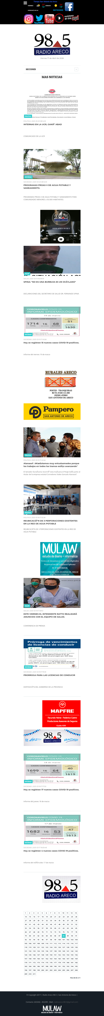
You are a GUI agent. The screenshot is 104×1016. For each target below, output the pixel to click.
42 (34, 924)
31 (43, 921)
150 (51, 955)
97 (47, 940)
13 (76, 913)
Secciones (31, 69)
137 (51, 951)
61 (59, 928)
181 (72, 962)
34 (55, 921)
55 (34, 928)
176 (51, 962)
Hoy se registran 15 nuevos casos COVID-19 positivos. (51, 342)
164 (55, 959)
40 (26, 924)
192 (63, 966)
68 (34, 932)
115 (68, 943)
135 (42, 951)
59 (51, 928)
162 (47, 959)
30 (38, 921)
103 (72, 940)
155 (72, 955)
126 (59, 947)
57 (43, 928)
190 (55, 966)
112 (55, 943)
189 (51, 966)
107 (34, 943)
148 (42, 955)
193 (68, 966)
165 (59, 959)
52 (76, 924)
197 (30, 970)
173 (38, 962)
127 (63, 947)
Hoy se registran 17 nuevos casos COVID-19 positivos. (51, 789)
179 (63, 962)
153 (63, 955)
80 (30, 936)
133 (34, 951)
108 (38, 943)
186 (38, 966)
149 (47, 955)
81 (34, 936)
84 (47, 936)
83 (43, 936)
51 (72, 924)
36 (64, 921)
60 (55, 928)
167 (68, 959)
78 (76, 932)
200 (42, 970)
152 (59, 955)
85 (51, 936)
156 (76, 955)
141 (68, 951)
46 (51, 924)
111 (51, 943)
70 (43, 932)
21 (55, 917)
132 (30, 951)
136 (47, 951)
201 (47, 970)
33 (51, 921)
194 (72, 966)
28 (30, 921)
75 (64, 932)
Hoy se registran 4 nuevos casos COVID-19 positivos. (51, 850)
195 (76, 966)
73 (55, 932)
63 (68, 928)
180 (68, 962)
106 (30, 943)
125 (55, 947)
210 (30, 974)
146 (34, 955)
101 (63, 940)
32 (47, 921)
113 (59, 943)
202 (51, 970)
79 (26, 936)
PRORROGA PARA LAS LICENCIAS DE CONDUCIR (49, 675)
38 (72, 921)
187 (42, 966)
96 (43, 940)
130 (76, 947)
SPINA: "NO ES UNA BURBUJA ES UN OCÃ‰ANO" (50, 282)
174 (42, 962)
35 (59, 921)
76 (68, 932)
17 (38, 917)
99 (55, 940)
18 (43, 917)
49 (64, 924)
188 (47, 966)
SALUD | (27, 279)
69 (38, 932)
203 (55, 970)
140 (63, 951)
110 (47, 943)
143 (76, 951)
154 (68, 955)
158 (30, 959)
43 (38, 924)
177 (55, 962)
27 (26, 921)
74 (59, 932)
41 (30, 924)
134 (38, 951)
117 (76, 943)
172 (34, 962)
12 (72, 913)
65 (76, 928)
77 (72, 932)
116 (72, 943)
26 (76, 917)
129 (72, 947)
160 (38, 959)
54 (30, 928)
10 (63, 913)
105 (26, 943)
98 (51, 940)
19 (47, 917)
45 (47, 924)
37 (68, 921)
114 (63, 943)
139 (59, 951)
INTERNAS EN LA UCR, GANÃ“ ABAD (43, 124)
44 (43, 924)
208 (76, 970)
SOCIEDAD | (28, 182)
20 (51, 917)
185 (34, 966)
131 (26, 951)
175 (47, 962)
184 (30, 966)
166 (63, 959)
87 (59, 936)
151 (55, 955)
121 (38, 947)
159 (34, 959)
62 (64, 928)
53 (26, 928)
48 (59, 924)
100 (59, 940)
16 (34, 917)
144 (26, 955)
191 (59, 966)
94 (34, 940)
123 (47, 947)
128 (68, 947)
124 (51, 947)
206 (68, 970)
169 (76, 959)
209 (26, 974)
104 (76, 940)
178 (59, 962)
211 (34, 974)
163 (51, 959)
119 (30, 947)
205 (63, 970)
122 (42, 947)
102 (68, 940)
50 (68, 924)
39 (76, 921)
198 (34, 970)
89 (68, 936)
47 (55, 924)
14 (26, 917)
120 (34, 947)
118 (26, 947)
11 (67, 913)
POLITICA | (27, 121)
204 (59, 970)
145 (30, 955)
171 (30, 962)
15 (30, 917)
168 (72, 959)
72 (51, 932)
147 (38, 955)
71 (47, 932)
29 (34, 921)
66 (26, 932)
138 (55, 951)
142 (72, 951)
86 (55, 936)
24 (68, 917)
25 (72, 917)
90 (72, 936)
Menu (25, 2)
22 (59, 917)
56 (38, 928)
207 (72, 970)
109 (42, 943)
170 (26, 962)
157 (26, 959)
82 (38, 936)
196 (26, 970)
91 (76, 936)
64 (72, 928)
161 (42, 959)
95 (38, 940)
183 (26, 966)
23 (64, 917)
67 (30, 932)
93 (30, 940)
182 (76, 962)
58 (47, 928)
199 (38, 970)
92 (26, 940)
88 (64, 936)
